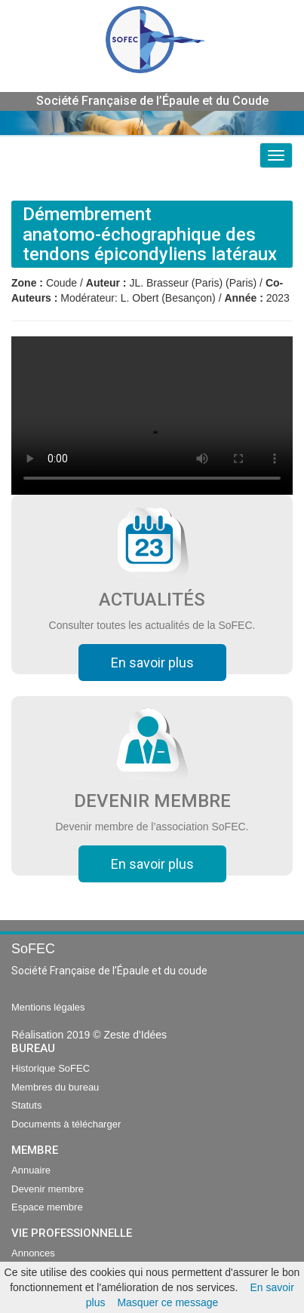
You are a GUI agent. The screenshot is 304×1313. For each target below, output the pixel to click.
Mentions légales (48, 1007)
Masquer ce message (167, 1302)
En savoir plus (152, 662)
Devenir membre (47, 1189)
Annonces (33, 1253)
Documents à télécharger (66, 1124)
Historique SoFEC (50, 1068)
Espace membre (47, 1207)
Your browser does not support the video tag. (152, 415)
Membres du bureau (55, 1087)
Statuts (26, 1105)
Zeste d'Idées (135, 1035)
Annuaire (31, 1170)
